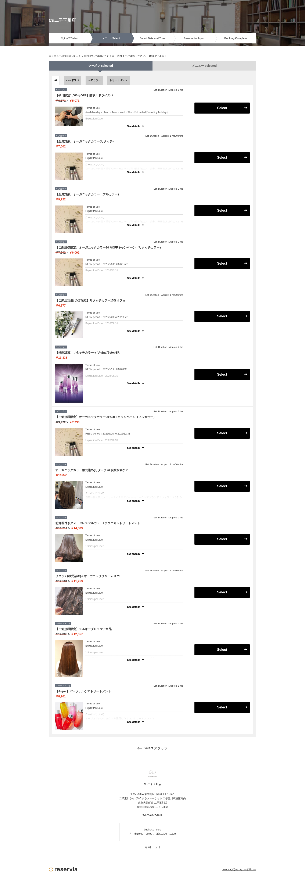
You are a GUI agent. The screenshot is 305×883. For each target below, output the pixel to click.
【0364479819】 (157, 55)
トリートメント (118, 80)
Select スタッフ (152, 748)
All (55, 80)
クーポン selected (100, 65)
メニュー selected (204, 65)
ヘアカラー (94, 80)
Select (222, 108)
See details (133, 126)
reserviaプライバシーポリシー (239, 869)
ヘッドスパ (72, 80)
